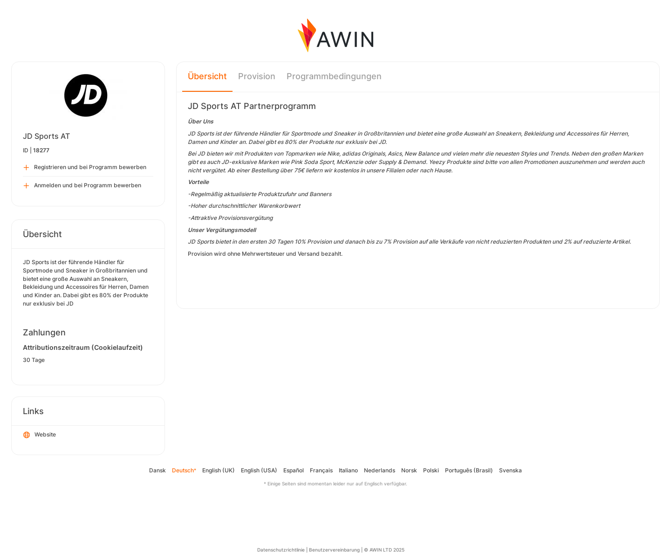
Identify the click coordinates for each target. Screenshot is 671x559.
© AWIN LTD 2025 (384, 549)
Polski (431, 470)
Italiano (348, 470)
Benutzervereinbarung (334, 549)
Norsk (409, 470)
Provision (256, 76)
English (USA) (259, 470)
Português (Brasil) (469, 470)
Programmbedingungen (334, 76)
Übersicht (207, 76)
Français (321, 470)
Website (39, 435)
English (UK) (218, 470)
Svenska (510, 470)
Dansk (157, 470)
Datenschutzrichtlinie (281, 549)
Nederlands (379, 470)
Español (293, 470)
